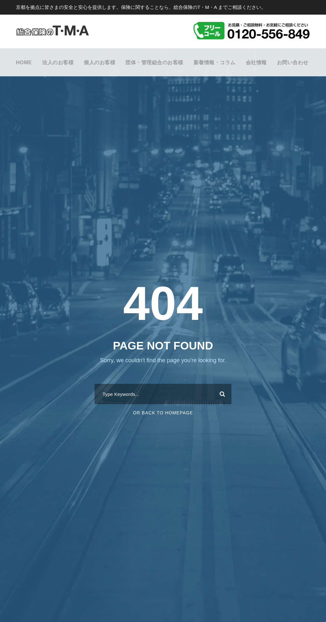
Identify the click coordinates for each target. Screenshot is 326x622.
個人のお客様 (99, 62)
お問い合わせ (292, 62)
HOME (24, 62)
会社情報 (256, 62)
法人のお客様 (58, 62)
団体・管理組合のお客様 (154, 62)
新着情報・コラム (215, 62)
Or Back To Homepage (163, 412)
